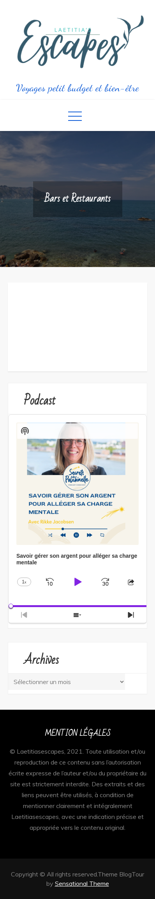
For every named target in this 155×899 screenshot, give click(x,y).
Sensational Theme (82, 883)
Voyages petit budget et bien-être (77, 88)
